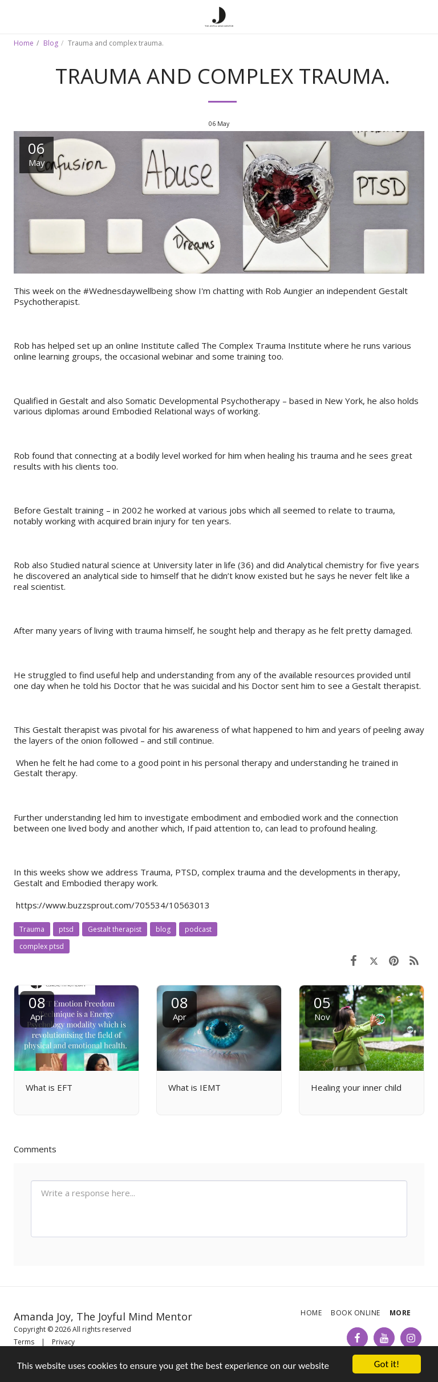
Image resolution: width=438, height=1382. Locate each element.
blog (163, 929)
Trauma (31, 929)
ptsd (66, 929)
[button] (12, 16)
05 (322, 1007)
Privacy (63, 1342)
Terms (24, 1342)
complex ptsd (41, 946)
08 (37, 1007)
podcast (198, 929)
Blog (50, 43)
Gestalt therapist (114, 929)
